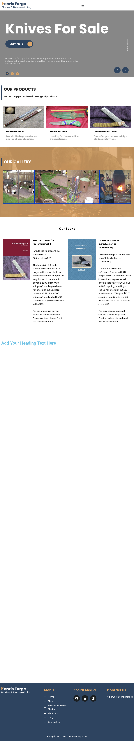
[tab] (7, 73)
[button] (83, 5)
